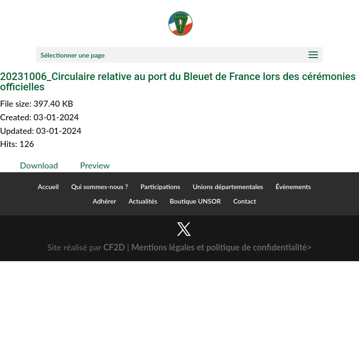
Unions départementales (228, 186)
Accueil (48, 186)
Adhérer (104, 201)
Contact (244, 201)
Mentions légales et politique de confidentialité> (221, 247)
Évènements (293, 186)
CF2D (114, 247)
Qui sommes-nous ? (99, 186)
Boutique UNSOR (195, 201)
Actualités (143, 201)
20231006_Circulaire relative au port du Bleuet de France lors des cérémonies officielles (178, 82)
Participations (160, 186)
